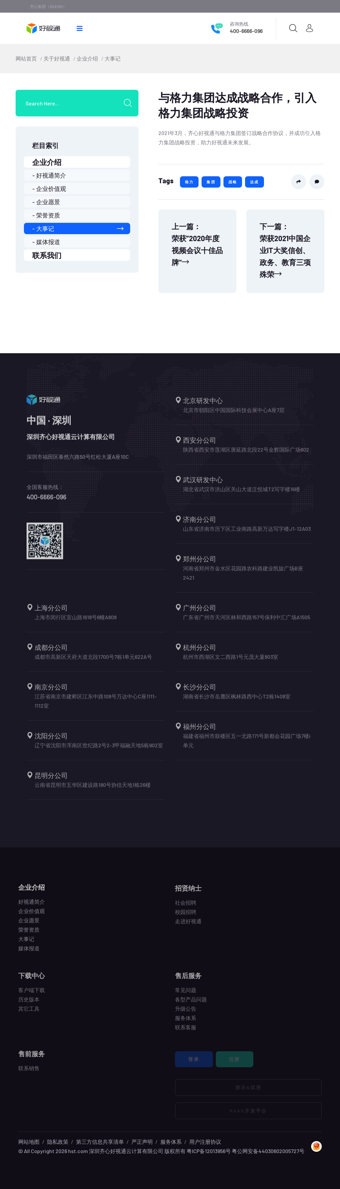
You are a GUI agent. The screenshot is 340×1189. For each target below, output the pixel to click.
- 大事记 (78, 228)
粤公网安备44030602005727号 (268, 1151)
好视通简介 (31, 906)
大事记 (113, 58)
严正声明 (142, 1141)
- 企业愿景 (46, 202)
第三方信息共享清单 (100, 1141)
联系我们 (46, 255)
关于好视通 (56, 58)
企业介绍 (87, 58)
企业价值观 (31, 915)
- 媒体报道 (46, 241)
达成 (254, 182)
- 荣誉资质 (46, 215)
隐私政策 (57, 1141)
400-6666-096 (246, 31)
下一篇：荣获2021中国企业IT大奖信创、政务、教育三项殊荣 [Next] (285, 250)
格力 (189, 182)
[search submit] (130, 103)
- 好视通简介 (49, 175)
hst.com (77, 1151)
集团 (211, 182)
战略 (232, 182)
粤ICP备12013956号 (209, 1151)
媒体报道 (29, 953)
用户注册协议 (205, 1141)
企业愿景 (29, 925)
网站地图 (29, 1141)
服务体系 (171, 1141)
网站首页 (26, 58)
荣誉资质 (29, 934)
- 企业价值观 (49, 188)
